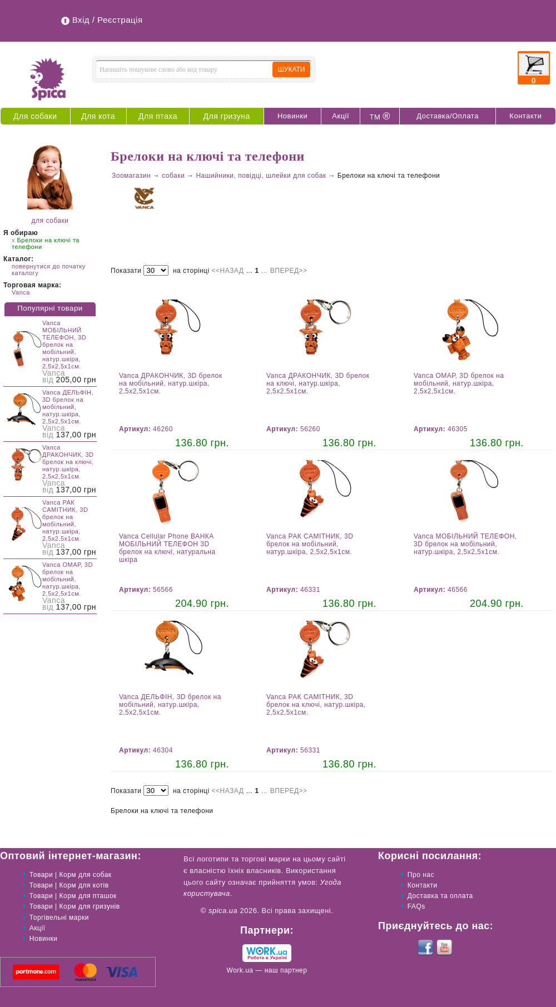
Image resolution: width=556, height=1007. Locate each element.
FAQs (416, 906)
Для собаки (35, 116)
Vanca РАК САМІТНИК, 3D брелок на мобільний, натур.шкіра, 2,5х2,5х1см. (65, 520)
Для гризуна (226, 116)
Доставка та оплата (440, 896)
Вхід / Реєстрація (107, 19)
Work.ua (240, 970)
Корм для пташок (88, 896)
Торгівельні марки (59, 917)
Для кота (98, 116)
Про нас (421, 875)
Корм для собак (85, 875)
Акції (340, 116)
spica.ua (223, 910)
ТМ (379, 116)
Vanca (21, 292)
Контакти (525, 116)
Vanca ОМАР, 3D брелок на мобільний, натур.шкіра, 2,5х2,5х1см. (67, 579)
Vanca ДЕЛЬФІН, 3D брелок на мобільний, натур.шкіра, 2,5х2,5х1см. (67, 407)
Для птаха (157, 116)
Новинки (292, 116)
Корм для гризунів (89, 906)
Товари (41, 875)
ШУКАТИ (291, 69)
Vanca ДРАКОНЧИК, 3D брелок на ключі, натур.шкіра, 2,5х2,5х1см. (68, 462)
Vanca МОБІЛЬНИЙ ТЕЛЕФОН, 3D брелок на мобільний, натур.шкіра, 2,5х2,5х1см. (64, 345)
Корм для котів (84, 885)
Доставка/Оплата (447, 116)
